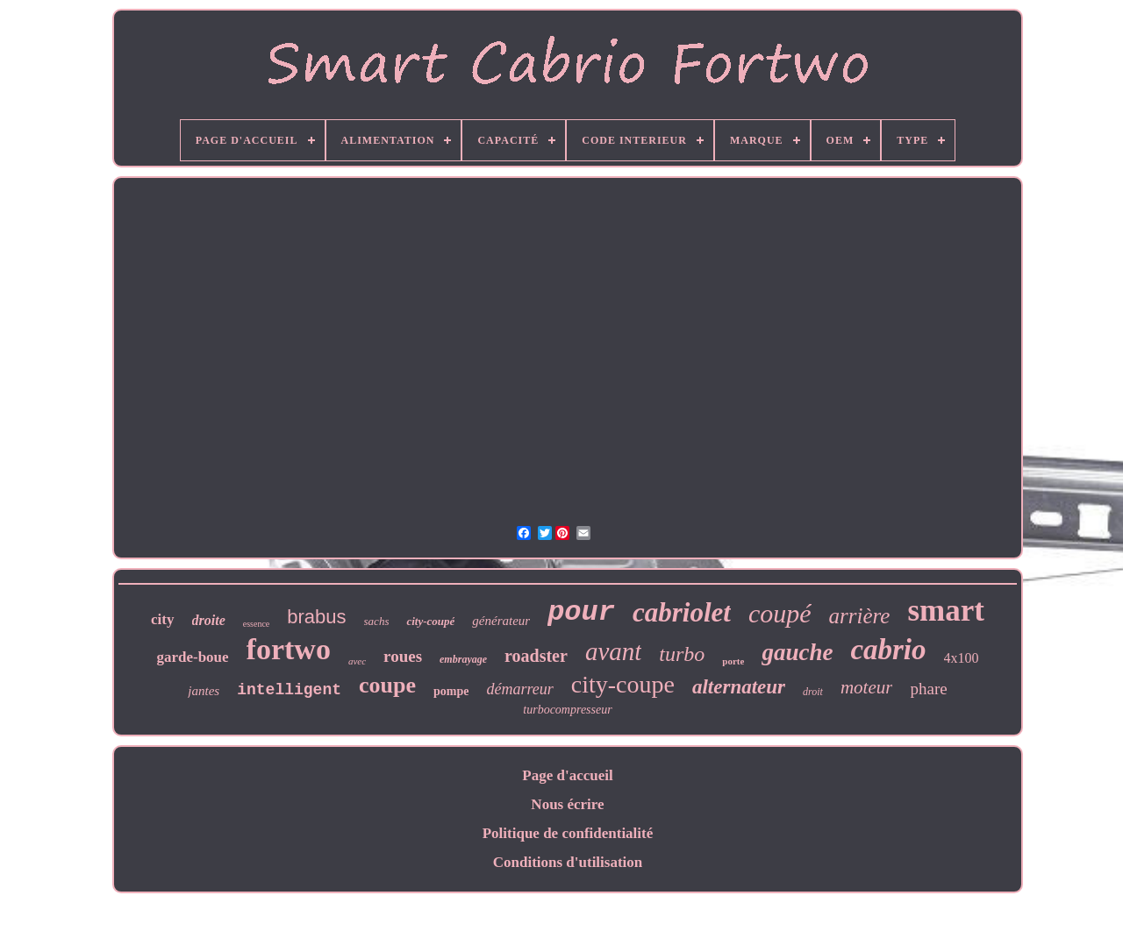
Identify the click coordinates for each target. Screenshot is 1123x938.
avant (613, 651)
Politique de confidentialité (568, 833)
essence (256, 624)
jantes (203, 691)
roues (402, 656)
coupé (780, 613)
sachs (377, 621)
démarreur (519, 689)
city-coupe (623, 684)
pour (581, 612)
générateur (501, 621)
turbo (682, 654)
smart (945, 610)
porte (733, 661)
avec (357, 661)
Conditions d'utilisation (568, 862)
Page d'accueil (567, 775)
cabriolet (682, 612)
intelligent (289, 690)
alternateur (738, 687)
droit (813, 692)
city (162, 619)
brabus (316, 617)
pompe (451, 691)
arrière (860, 616)
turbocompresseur (567, 709)
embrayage (463, 659)
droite (208, 620)
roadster (536, 655)
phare (928, 688)
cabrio (888, 649)
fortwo (289, 649)
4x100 (961, 657)
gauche (797, 652)
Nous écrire (567, 804)
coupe (387, 685)
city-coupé (430, 621)
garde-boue (192, 657)
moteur (866, 687)
